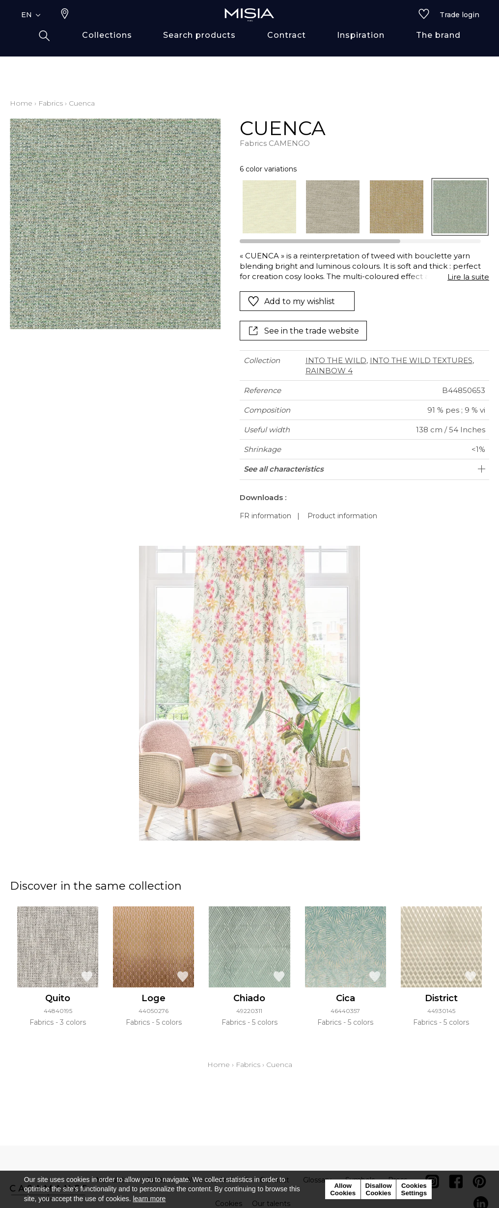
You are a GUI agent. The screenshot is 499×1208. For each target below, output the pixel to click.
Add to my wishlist (291, 301)
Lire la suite (468, 276)
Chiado (249, 998)
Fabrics (50, 103)
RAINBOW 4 (329, 370)
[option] (269, 207)
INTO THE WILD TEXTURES (421, 360)
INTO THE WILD (335, 360)
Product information (342, 515)
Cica (345, 998)
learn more (149, 1199)
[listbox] (359, 207)
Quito (57, 998)
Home (21, 103)
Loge (153, 998)
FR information (265, 515)
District (441, 998)
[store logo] (249, 30)
